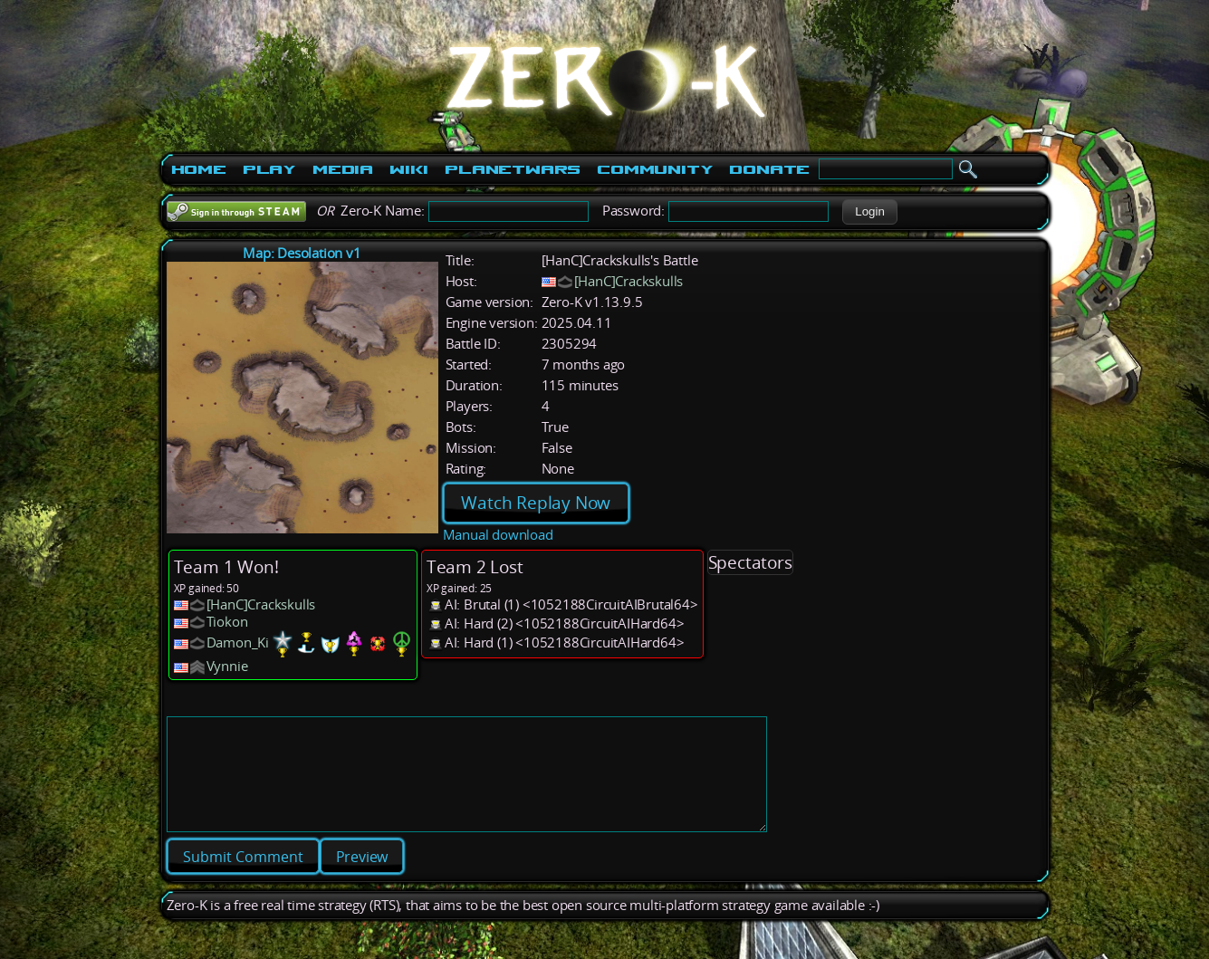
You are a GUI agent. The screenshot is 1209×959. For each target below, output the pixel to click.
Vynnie (227, 666)
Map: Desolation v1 (301, 253)
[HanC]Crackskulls (629, 281)
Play (269, 169)
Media (342, 169)
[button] (869, 212)
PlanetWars (513, 169)
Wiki (408, 169)
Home (198, 169)
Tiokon (227, 621)
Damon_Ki (237, 642)
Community (655, 169)
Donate (769, 169)
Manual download (498, 534)
